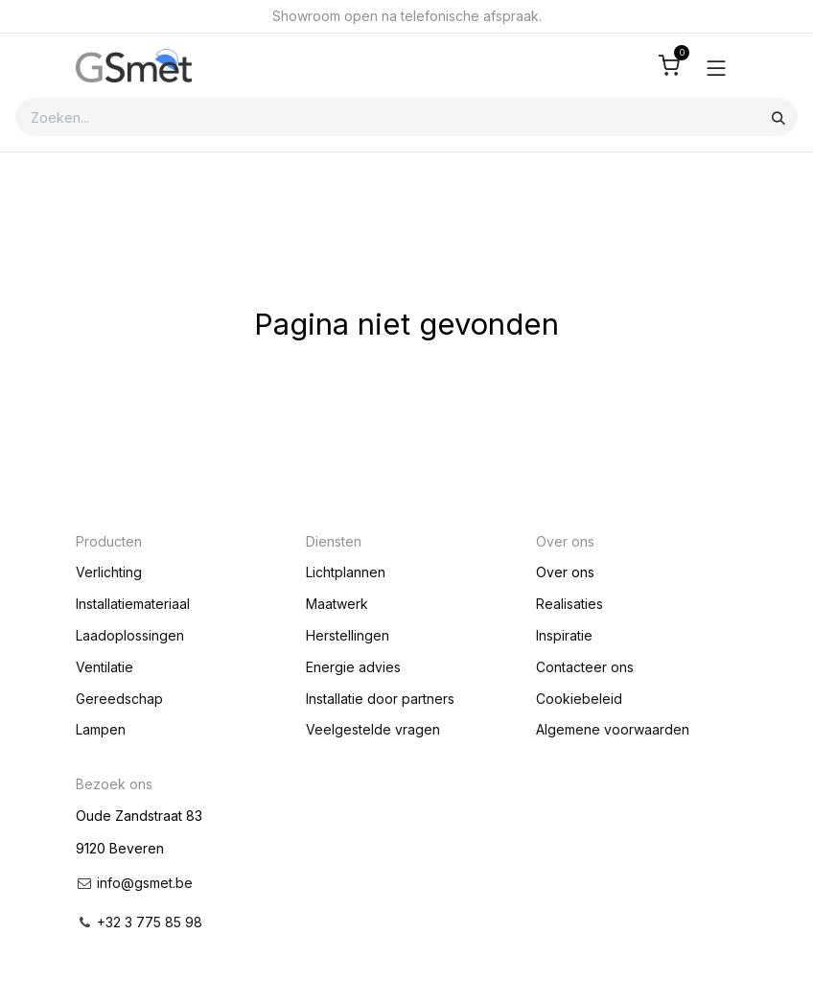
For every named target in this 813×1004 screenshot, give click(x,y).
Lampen (101, 729)
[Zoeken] (778, 117)
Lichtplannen (345, 572)
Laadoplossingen (130, 635)
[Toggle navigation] (716, 66)
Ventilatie (104, 667)
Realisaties (569, 603)
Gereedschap (119, 698)
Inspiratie (564, 635)
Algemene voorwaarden (612, 729)
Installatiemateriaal (133, 603)
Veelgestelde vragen (373, 729)
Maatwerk (337, 603)
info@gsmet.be (145, 883)
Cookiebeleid (579, 698)
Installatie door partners (380, 698)
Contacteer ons (585, 667)
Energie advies (353, 667)
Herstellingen (347, 635)
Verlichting (109, 572)
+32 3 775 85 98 (149, 922)
